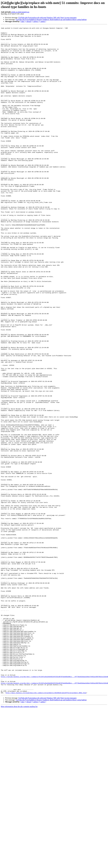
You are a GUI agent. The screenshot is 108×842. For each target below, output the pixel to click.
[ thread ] (29, 21)
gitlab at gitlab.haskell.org (20, 12)
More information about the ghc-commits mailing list (19, 840)
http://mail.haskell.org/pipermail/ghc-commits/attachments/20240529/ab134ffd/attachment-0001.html (46, 826)
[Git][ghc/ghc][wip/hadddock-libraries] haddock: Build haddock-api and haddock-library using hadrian (51, 19)
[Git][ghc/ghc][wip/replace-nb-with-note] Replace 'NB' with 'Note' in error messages (47, 17)
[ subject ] (35, 21)
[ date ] (22, 21)
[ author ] (43, 21)
